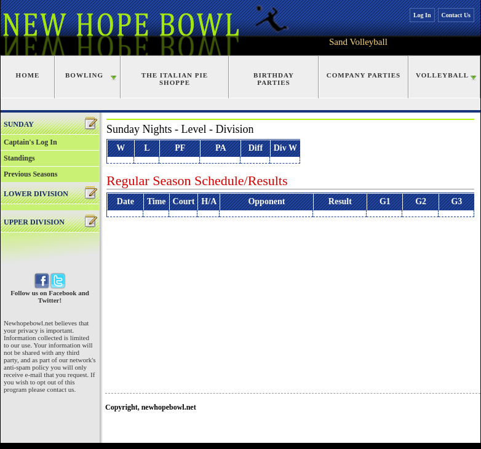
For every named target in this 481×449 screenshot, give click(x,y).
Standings (19, 158)
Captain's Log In (30, 142)
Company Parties (363, 75)
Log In (422, 15)
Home (28, 75)
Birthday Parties (273, 78)
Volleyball (442, 75)
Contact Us (456, 15)
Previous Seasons (30, 174)
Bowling (84, 75)
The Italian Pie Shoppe (174, 78)
